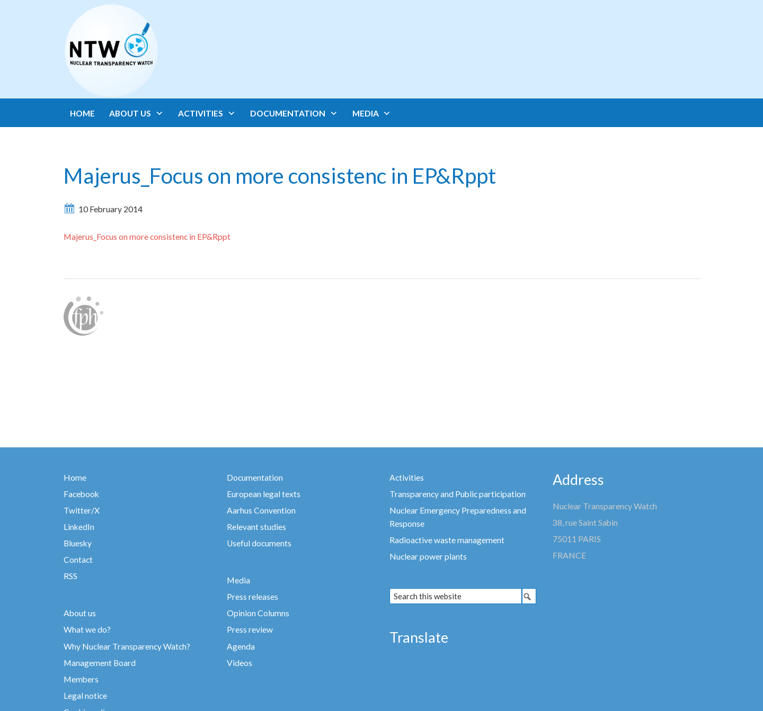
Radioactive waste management (446, 540)
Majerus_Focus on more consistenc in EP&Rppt (147, 236)
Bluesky (78, 543)
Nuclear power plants (428, 556)
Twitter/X (82, 510)
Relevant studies (256, 527)
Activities (406, 477)
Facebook (81, 494)
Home (75, 477)
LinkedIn (79, 527)
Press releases (252, 596)
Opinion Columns (258, 613)
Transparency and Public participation (457, 494)
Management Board (100, 663)
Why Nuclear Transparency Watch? (127, 646)
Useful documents (259, 543)
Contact (78, 559)
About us (80, 613)
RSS (70, 576)
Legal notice (85, 695)
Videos (239, 663)
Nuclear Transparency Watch (153, 50)
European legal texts (263, 494)
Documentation (255, 477)
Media (238, 580)
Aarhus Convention (261, 510)
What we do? (87, 629)
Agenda (241, 646)
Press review (250, 629)
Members (81, 679)
